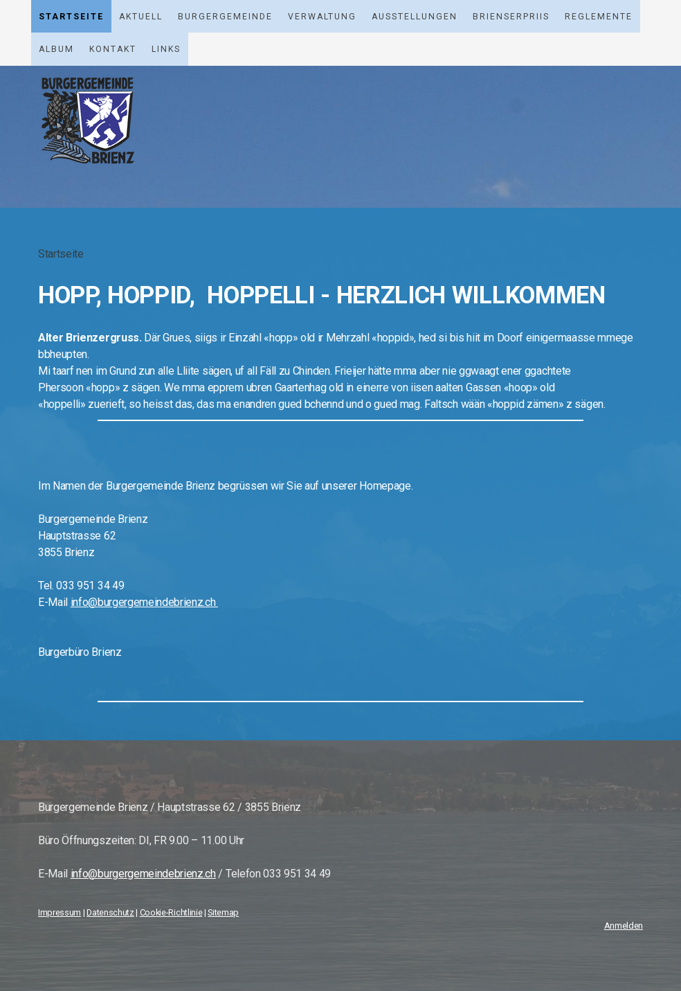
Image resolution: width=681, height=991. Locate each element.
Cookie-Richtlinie (171, 912)
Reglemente (599, 16)
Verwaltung (322, 16)
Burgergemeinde (225, 16)
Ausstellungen (414, 16)
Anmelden (623, 925)
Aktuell (141, 16)
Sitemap (223, 912)
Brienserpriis (511, 16)
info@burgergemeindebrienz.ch (143, 873)
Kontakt (112, 49)
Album (56, 49)
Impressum (59, 912)
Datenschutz (110, 912)
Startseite (71, 16)
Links (166, 49)
